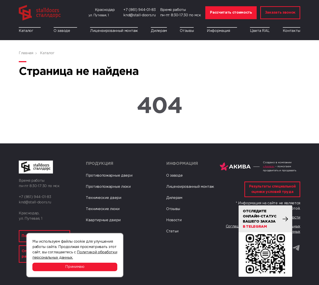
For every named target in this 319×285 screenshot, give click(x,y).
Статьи (172, 231)
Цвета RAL (260, 31)
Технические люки (103, 209)
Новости (174, 220)
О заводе (65, 31)
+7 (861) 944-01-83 (139, 10)
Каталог (30, 31)
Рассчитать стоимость (231, 12)
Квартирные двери (103, 220)
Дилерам (159, 31)
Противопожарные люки (108, 186)
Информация (222, 31)
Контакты (291, 31)
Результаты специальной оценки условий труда (272, 189)
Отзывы (187, 31)
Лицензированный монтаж (114, 31)
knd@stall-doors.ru (139, 15)
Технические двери (103, 198)
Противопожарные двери (109, 175)
